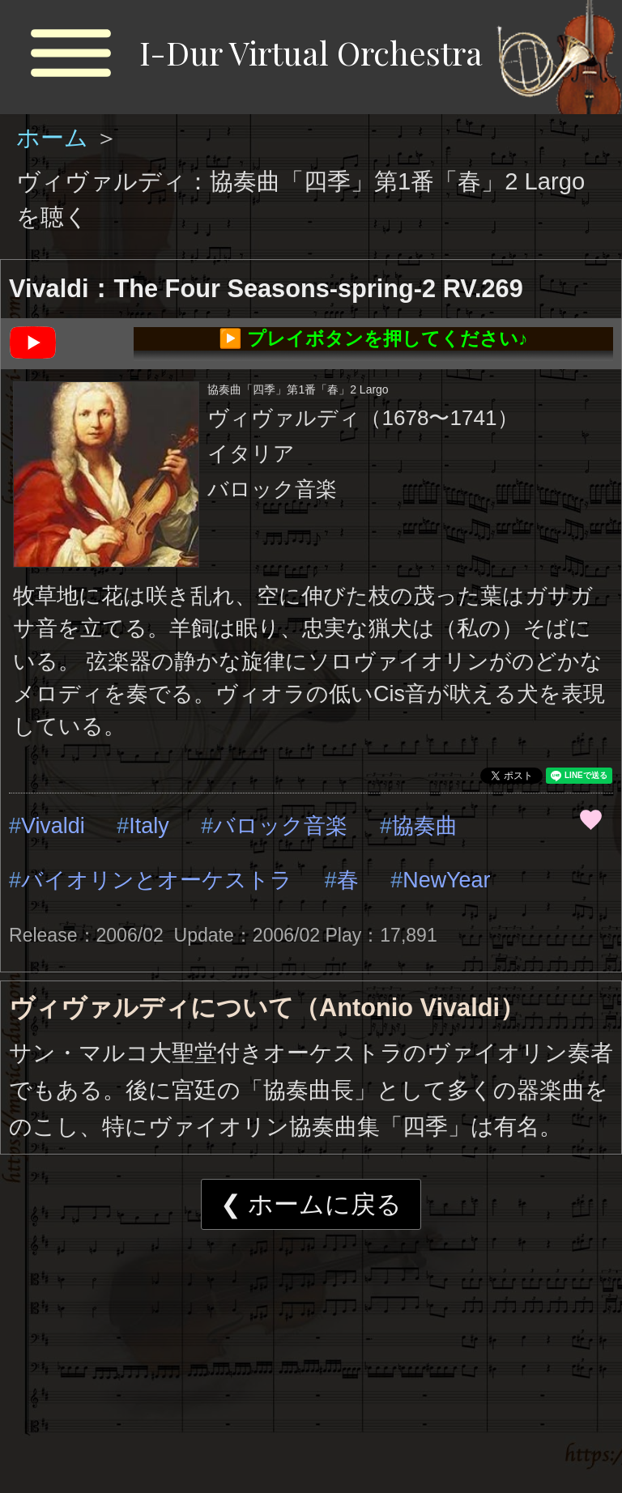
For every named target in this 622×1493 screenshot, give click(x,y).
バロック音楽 (280, 826)
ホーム (55, 138)
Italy (148, 826)
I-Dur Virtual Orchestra (311, 52)
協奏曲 (425, 826)
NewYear (446, 880)
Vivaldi (53, 826)
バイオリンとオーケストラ (156, 880)
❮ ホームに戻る (311, 1204)
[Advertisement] (311, 1367)
